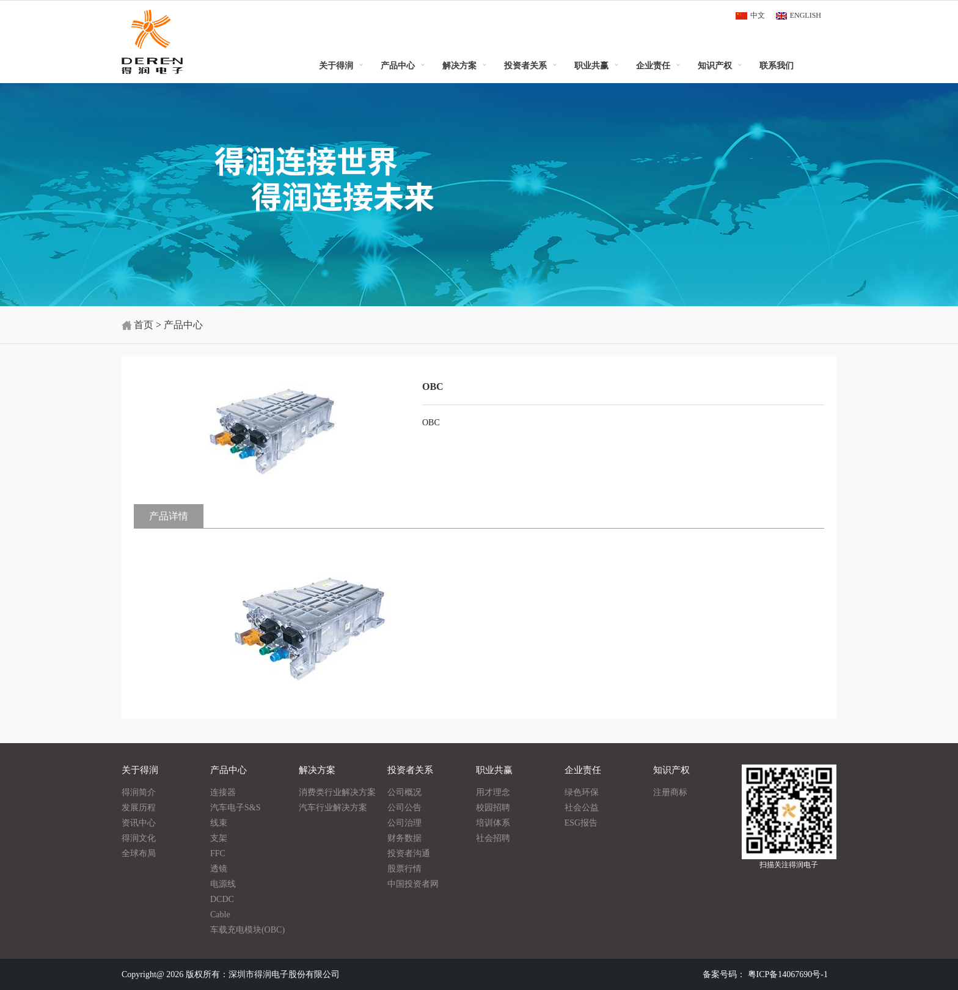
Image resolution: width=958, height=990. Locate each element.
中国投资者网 (413, 884)
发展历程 (139, 807)
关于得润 (336, 65)
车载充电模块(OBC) (247, 929)
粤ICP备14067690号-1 (788, 974)
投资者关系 (525, 65)
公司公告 (404, 807)
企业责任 (653, 65)
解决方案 (459, 65)
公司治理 (404, 822)
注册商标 (670, 792)
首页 (143, 325)
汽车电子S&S (235, 807)
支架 (218, 838)
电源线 (223, 884)
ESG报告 (581, 822)
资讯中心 (139, 822)
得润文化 (139, 838)
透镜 (218, 868)
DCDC (222, 899)
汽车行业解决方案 (333, 807)
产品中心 (398, 65)
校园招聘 (493, 807)
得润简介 (139, 792)
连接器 (223, 792)
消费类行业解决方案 (337, 792)
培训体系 (493, 822)
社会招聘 (493, 838)
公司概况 (404, 792)
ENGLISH (805, 15)
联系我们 (776, 65)
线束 (218, 822)
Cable (220, 914)
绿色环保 (582, 792)
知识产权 (715, 65)
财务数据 (404, 838)
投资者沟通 (408, 853)
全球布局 (139, 853)
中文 (757, 15)
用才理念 (493, 792)
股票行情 (404, 868)
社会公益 (582, 807)
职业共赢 (591, 65)
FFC (217, 853)
